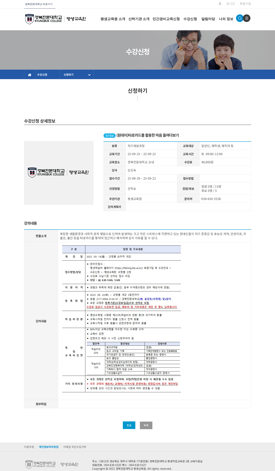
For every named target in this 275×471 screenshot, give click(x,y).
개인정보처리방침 (48, 447)
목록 (146, 425)
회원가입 (245, 3)
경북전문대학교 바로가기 (39, 4)
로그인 (230, 3)
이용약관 (29, 447)
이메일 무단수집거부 (74, 447)
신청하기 (77, 74)
